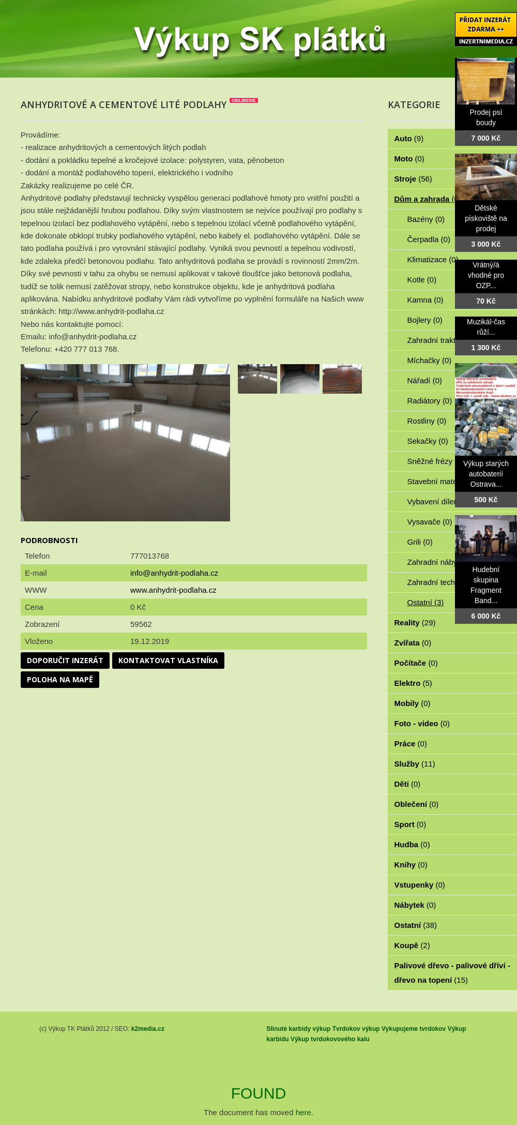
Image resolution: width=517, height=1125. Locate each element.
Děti (407, 783)
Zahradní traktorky (444, 340)
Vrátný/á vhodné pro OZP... (486, 275)
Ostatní (425, 602)
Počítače (416, 662)
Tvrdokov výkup (356, 1028)
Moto (409, 158)
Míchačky (429, 360)
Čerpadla (428, 239)
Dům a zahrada (427, 198)
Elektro (413, 683)
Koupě (412, 945)
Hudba (412, 844)
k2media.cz (147, 1028)
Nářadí (425, 380)
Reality (415, 622)
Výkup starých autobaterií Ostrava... (486, 473)
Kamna (425, 299)
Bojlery (425, 320)
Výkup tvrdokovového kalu (330, 1039)
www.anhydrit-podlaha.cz (173, 590)
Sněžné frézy (435, 461)
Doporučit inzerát (65, 660)
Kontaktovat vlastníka (168, 660)
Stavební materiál (443, 481)
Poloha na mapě (60, 679)
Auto (409, 138)
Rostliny (427, 420)
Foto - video (422, 723)
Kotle (422, 279)
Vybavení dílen (438, 501)
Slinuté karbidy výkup (298, 1028)
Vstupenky (419, 884)
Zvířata (413, 642)
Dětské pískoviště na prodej (486, 218)
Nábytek (415, 905)
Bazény (426, 219)
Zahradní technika (444, 582)
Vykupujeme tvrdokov (414, 1028)
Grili (420, 541)
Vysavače (429, 521)
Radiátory (429, 400)
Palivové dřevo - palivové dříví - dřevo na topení (452, 972)
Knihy (411, 864)
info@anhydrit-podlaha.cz (174, 572)
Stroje (413, 178)
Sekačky (427, 441)
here (303, 1112)
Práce (410, 743)
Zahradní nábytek (443, 562)
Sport (410, 824)
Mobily (412, 703)
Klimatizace (433, 259)
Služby (414, 763)
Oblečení (416, 804)
